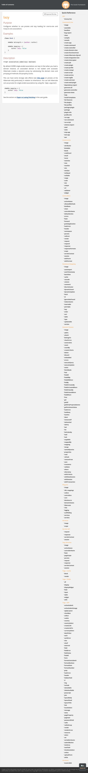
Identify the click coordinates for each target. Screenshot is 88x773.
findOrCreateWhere (70, 387)
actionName (68, 201)
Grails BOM (68, 763)
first (65, 397)
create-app (67, 43)
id (65, 297)
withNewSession (69, 477)
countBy (67, 348)
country (67, 621)
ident (66, 417)
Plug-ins (65, 485)
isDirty (66, 425)
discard (66, 355)
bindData (67, 206)
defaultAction (68, 214)
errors (66, 216)
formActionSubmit (70, 660)
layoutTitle (67, 703)
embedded (67, 357)
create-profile (68, 68)
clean (66, 35)
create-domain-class (71, 50)
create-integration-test (71, 58)
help (65, 95)
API (63, 16)
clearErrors (68, 340)
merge (66, 447)
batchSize (67, 274)
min (65, 168)
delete (66, 353)
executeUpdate (69, 365)
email (66, 156)
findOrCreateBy (69, 385)
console (66, 40)
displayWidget (69, 587)
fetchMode (67, 370)
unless (66, 752)
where (66, 469)
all (65, 582)
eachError (67, 638)
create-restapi (69, 70)
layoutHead (68, 700)
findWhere (67, 395)
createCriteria (69, 350)
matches (67, 161)
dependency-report (70, 85)
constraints (68, 343)
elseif (66, 643)
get (65, 400)
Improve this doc (50, 14)
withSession (68, 479)
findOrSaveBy (68, 390)
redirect (67, 236)
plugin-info (68, 112)
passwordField (69, 720)
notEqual (67, 173)
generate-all (68, 87)
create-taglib (68, 78)
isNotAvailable (69, 690)
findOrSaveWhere (70, 392)
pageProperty (68, 715)
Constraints (66, 140)
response (67, 246)
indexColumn (68, 302)
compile (67, 38)
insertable (67, 304)
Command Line (67, 22)
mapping (67, 444)
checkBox (67, 613)
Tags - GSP (65, 603)
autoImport (68, 269)
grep (65, 670)
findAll (66, 375)
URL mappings (69, 490)
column (66, 282)
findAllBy (67, 377)
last (65, 427)
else (65, 640)
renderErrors (68, 730)
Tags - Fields (66, 579)
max (65, 163)
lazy (65, 309)
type (65, 319)
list (65, 430)
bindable (67, 148)
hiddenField (68, 678)
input (66, 592)
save (65, 462)
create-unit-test (69, 80)
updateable (68, 322)
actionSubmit (68, 605)
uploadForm (68, 755)
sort (65, 314)
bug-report (67, 33)
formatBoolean (69, 663)
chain (66, 209)
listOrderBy (68, 432)
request (66, 241)
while (66, 757)
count (66, 345)
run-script (67, 122)
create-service (69, 75)
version (66, 324)
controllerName (69, 211)
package (67, 110)
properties (67, 452)
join (65, 695)
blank (66, 151)
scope (66, 251)
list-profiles (68, 105)
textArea (67, 745)
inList (66, 158)
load (65, 435)
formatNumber (69, 668)
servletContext (69, 254)
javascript (67, 693)
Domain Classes (67, 327)
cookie (66, 618)
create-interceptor (70, 60)
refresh (66, 457)
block (66, 573)
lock (65, 437)
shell (65, 127)
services (67, 515)
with (65, 600)
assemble (67, 28)
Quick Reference (68, 13)
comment (67, 284)
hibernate (67, 505)
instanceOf (68, 420)
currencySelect (69, 631)
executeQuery (69, 362)
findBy (66, 382)
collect (66, 616)
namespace (68, 231)
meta (66, 713)
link (65, 705)
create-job (67, 63)
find (65, 372)
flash (66, 219)
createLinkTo (68, 628)
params (66, 234)
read (65, 454)
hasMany (67, 412)
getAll (66, 402)
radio (66, 723)
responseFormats (70, 249)
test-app (67, 135)
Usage (66, 25)
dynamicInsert (69, 289)
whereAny (67, 472)
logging (66, 510)
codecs (66, 493)
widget (66, 193)
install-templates (70, 97)
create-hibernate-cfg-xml (72, 55)
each (65, 635)
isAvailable (68, 688)
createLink (67, 626)
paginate (67, 718)
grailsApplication (70, 224)
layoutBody (68, 698)
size (65, 183)
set (65, 737)
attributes (67, 146)
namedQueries (69, 449)
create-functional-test (71, 53)
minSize (67, 170)
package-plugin (69, 107)
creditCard (67, 153)
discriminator (68, 287)
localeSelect (68, 708)
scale (66, 180)
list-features (68, 100)
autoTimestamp (69, 272)
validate (67, 467)
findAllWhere (68, 380)
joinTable (67, 307)
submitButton (69, 742)
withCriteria (68, 474)
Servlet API (66, 529)
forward (67, 221)
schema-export (69, 125)
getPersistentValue (70, 407)
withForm (67, 258)
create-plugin (68, 65)
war (65, 137)
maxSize (67, 165)
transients (67, 464)
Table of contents (8, 5)
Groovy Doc (68, 19)
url (65, 188)
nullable (67, 175)
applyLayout (68, 611)
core (65, 498)
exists (66, 367)
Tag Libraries (66, 542)
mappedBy (67, 442)
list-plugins (68, 102)
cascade (67, 279)
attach (66, 335)
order (66, 312)
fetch (66, 294)
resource (67, 733)
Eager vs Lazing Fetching (26, 97)
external (67, 645)
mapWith (67, 440)
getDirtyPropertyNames (72, 405)
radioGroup (68, 725)
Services (65, 520)
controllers (68, 495)
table (66, 317)
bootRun (67, 30)
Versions (65, 760)
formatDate (68, 665)
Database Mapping (69, 264)
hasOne (66, 415)
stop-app (67, 132)
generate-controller (70, 90)
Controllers (66, 196)
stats (66, 130)
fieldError (67, 650)
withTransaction (69, 482)
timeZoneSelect (69, 750)
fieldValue (67, 653)
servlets (67, 518)
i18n (65, 508)
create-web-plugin (70, 82)
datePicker (67, 633)
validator (67, 190)
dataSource (68, 500)
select (66, 735)
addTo (66, 333)
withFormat (68, 261)
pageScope (67, 555)
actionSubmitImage (70, 608)
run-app (67, 117)
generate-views (69, 92)
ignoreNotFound (69, 299)
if (64, 680)
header (66, 229)
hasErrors (67, 226)
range (66, 178)
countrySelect (68, 623)
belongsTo (67, 338)
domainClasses (69, 503)
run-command (69, 120)
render (66, 239)
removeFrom (68, 459)
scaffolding (68, 513)
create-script (68, 72)
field (65, 590)
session (66, 256)
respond (67, 244)
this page (40, 78)
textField (67, 747)
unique (66, 185)
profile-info (68, 115)
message (67, 710)
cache (66, 277)
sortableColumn (69, 740)
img (65, 683)
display (66, 585)
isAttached (67, 422)
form (66, 658)
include (66, 685)
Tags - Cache (66, 571)
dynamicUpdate (69, 292)
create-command (70, 45)
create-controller (70, 48)
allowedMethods (69, 204)
